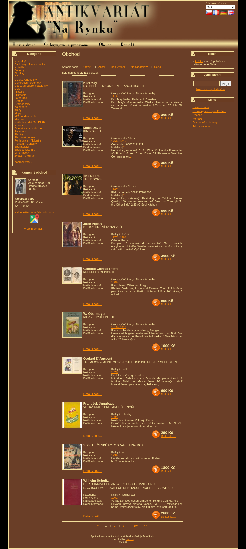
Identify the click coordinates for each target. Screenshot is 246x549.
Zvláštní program (25, 155)
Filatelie (19, 91)
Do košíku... (168, 118)
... (131, 156)
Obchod (197, 114)
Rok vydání (118, 66)
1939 (114, 417)
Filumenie (21, 94)
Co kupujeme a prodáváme (209, 111)
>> (145, 525)
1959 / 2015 (118, 141)
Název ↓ (87, 66)
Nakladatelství (139, 66)
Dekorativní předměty (28, 82)
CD (17, 76)
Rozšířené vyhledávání (210, 89)
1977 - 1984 (118, 237)
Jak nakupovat (202, 126)
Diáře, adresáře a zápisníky (32, 85)
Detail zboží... (92, 118)
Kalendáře (21, 106)
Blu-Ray (19, 73)
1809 (114, 282)
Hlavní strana (201, 107)
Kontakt (197, 118)
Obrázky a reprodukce (28, 128)
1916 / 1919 (118, 327)
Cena (157, 66)
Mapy (18, 113)
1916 (114, 96)
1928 (114, 372)
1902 (114, 497)
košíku (199, 61)
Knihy (18, 110)
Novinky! (20, 61)
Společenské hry (25, 149)
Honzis (130, 539)
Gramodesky (22, 103)
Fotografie (21, 97)
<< (98, 525)
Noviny (19, 125)
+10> (135, 525)
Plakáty (19, 134)
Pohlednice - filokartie (28, 140)
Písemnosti (21, 131)
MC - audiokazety (25, 116)
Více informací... (34, 228)
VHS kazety (22, 152)
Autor (101, 66)
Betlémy (20, 70)
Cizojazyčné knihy (26, 79)
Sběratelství (22, 146)
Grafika (19, 100)
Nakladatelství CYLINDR (30, 122)
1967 (114, 189)
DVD (17, 88)
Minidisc (20, 119)
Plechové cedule (25, 137)
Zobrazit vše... (23, 161)
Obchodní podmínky (205, 122)
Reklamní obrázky (26, 143)
